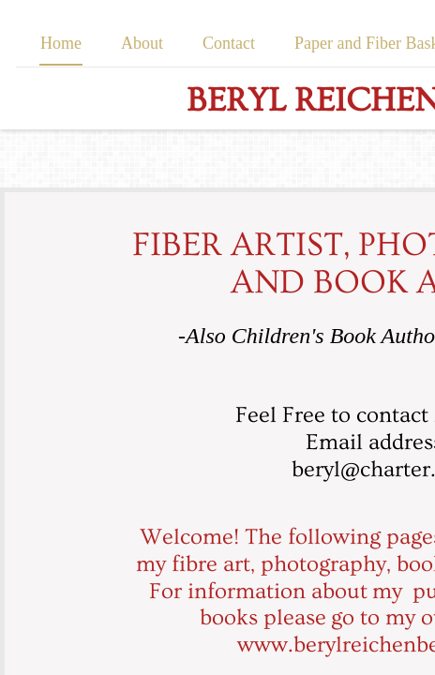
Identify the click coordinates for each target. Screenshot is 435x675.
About (142, 43)
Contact (228, 43)
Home (61, 43)
